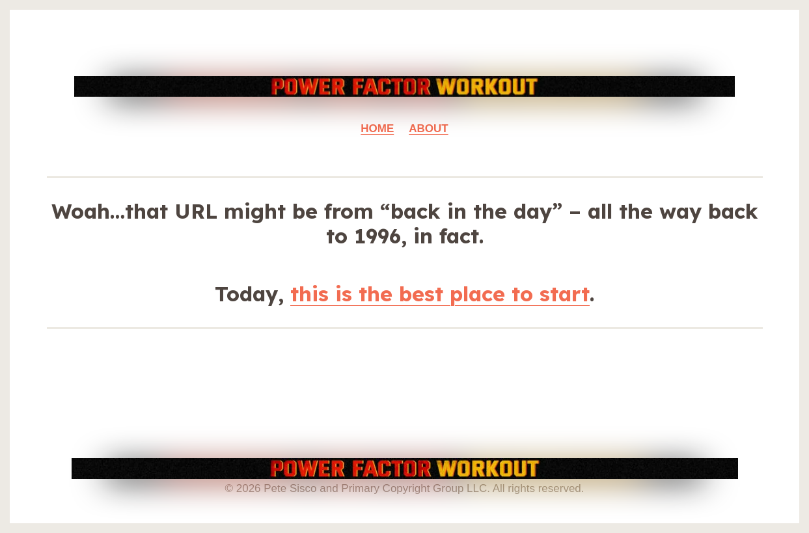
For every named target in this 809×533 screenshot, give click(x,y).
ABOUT (428, 128)
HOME (377, 128)
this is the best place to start (440, 294)
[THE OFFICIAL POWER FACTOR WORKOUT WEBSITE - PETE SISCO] (404, 86)
